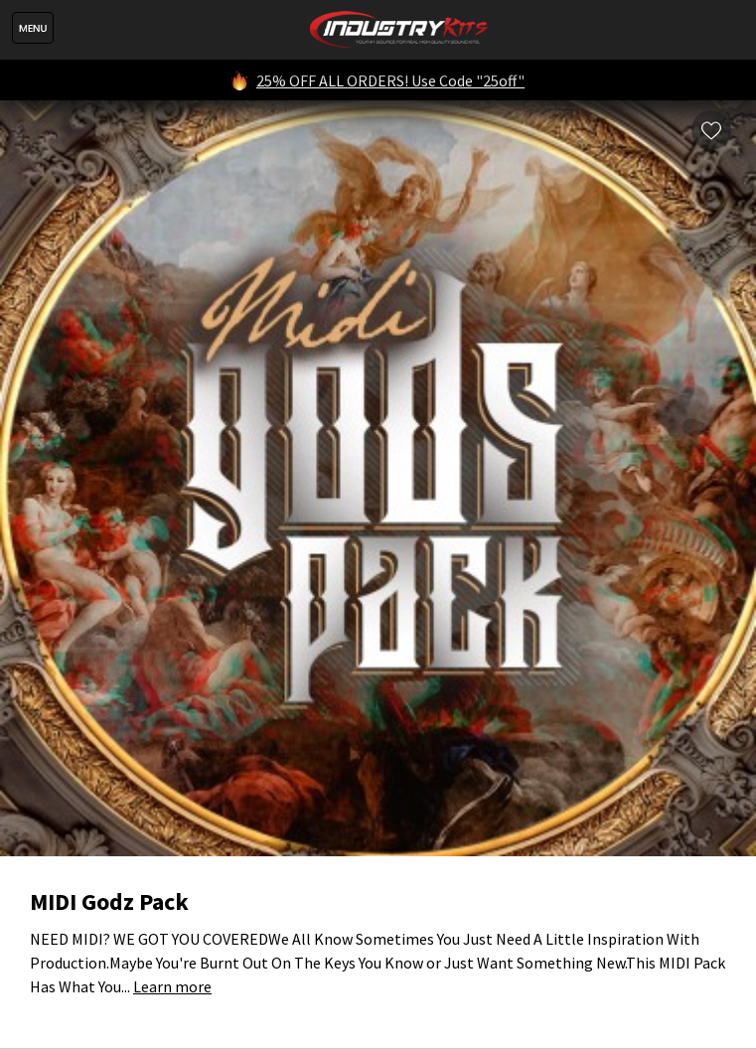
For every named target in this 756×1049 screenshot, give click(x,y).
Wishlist (711, 130)
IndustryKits (399, 30)
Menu (33, 28)
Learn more (172, 986)
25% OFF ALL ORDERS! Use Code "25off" (390, 80)
